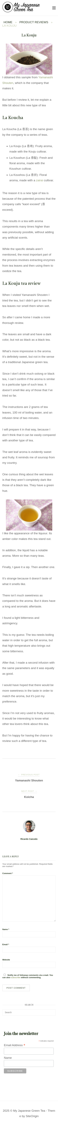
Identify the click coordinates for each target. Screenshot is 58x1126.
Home (8, 22)
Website (6, 960)
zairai (39, 180)
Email (5, 944)
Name (5, 929)
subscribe (15, 977)
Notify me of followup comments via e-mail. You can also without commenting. (27, 976)
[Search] (52, 1011)
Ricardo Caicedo (28, 839)
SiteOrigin (32, 1116)
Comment (7, 873)
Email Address (14, 1045)
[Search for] (29, 1012)
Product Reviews (33, 22)
